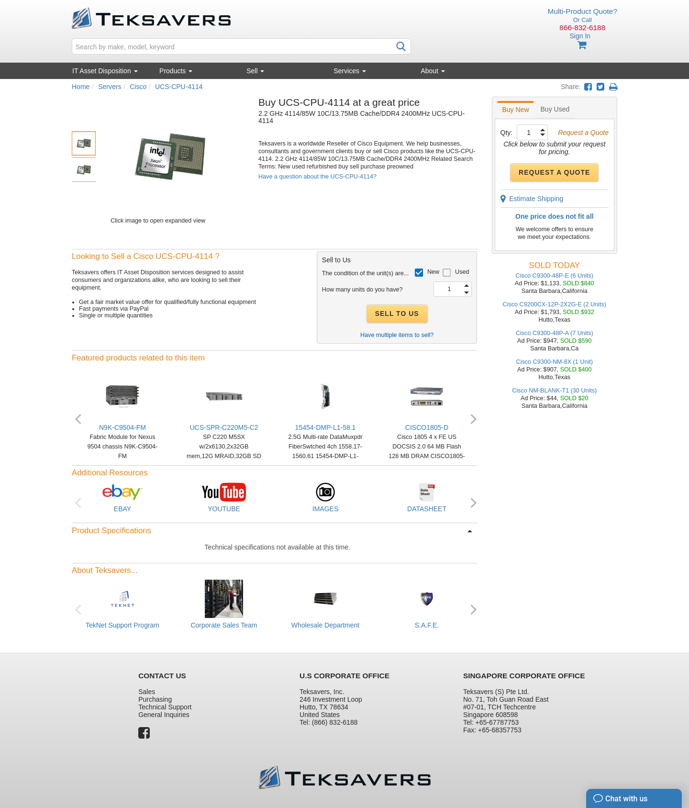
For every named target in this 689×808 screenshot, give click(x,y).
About (433, 71)
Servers (109, 86)
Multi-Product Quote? (582, 11)
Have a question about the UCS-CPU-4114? (317, 176)
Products (175, 71)
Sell (255, 71)
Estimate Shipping (532, 198)
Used (462, 272)
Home (80, 86)
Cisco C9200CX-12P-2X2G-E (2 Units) (554, 304)
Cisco (138, 86)
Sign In (579, 36)
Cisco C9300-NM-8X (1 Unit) (554, 362)
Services (349, 71)
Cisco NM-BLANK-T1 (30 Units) (554, 390)
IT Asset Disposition (105, 71)
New (433, 272)
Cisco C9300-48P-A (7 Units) (554, 333)
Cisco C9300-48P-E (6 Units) (554, 275)
